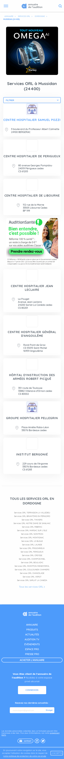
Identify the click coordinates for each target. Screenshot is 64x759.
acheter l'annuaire (32, 660)
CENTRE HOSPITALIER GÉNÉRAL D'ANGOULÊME (32, 334)
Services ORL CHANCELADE (32, 573)
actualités (32, 634)
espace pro (32, 649)
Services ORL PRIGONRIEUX (32, 548)
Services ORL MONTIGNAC (32, 537)
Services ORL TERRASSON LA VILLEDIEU (32, 512)
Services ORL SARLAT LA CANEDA (32, 580)
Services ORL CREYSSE (32, 555)
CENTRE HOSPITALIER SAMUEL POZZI (32, 120)
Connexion (32, 690)
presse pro (32, 654)
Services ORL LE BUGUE (32, 541)
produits (32, 629)
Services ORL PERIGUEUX (32, 552)
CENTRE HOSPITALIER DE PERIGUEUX (32, 156)
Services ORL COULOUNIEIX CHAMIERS (32, 569)
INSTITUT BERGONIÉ (32, 454)
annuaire (32, 624)
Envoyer (49, 710)
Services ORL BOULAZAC (32, 562)
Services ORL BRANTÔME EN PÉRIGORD (32, 516)
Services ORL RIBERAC (32, 527)
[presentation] (32, 721)
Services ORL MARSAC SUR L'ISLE (32, 530)
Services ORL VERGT (32, 576)
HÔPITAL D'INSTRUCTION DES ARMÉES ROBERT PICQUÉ (32, 377)
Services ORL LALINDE (32, 544)
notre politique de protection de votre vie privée (24, 756)
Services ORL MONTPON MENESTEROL (32, 566)
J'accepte (57, 753)
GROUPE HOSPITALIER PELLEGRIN (32, 418)
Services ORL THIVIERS (32, 520)
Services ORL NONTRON (32, 534)
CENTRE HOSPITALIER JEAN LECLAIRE (32, 288)
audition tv (32, 639)
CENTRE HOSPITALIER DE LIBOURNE (32, 195)
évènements (32, 644)
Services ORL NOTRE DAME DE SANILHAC (32, 523)
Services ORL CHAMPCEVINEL (32, 559)
